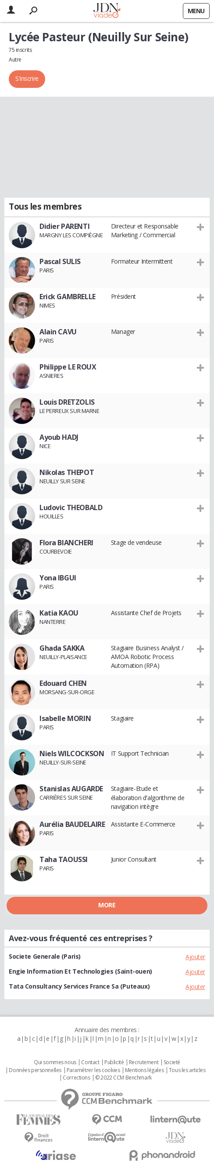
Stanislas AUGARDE (71, 789)
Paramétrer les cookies (93, 1070)
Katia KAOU (58, 613)
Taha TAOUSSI (63, 859)
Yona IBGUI (57, 578)
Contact (90, 1062)
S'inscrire (27, 78)
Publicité (114, 1062)
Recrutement (143, 1062)
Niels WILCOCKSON (71, 753)
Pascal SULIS (60, 261)
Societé (172, 1062)
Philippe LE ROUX (67, 367)
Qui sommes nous (55, 1062)
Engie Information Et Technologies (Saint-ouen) (80, 971)
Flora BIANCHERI (66, 542)
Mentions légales (144, 1070)
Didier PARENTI (64, 226)
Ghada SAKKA (61, 648)
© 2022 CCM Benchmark (123, 1078)
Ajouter (195, 957)
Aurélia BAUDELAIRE (72, 824)
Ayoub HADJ (58, 437)
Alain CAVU (58, 332)
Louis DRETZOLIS (67, 402)
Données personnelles (35, 1070)
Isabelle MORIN (65, 718)
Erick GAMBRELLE (67, 296)
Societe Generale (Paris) (45, 956)
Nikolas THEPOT (66, 472)
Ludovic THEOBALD (70, 507)
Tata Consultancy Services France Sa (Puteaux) (79, 986)
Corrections (76, 1078)
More (106, 905)
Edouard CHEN (63, 683)
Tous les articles (187, 1070)
